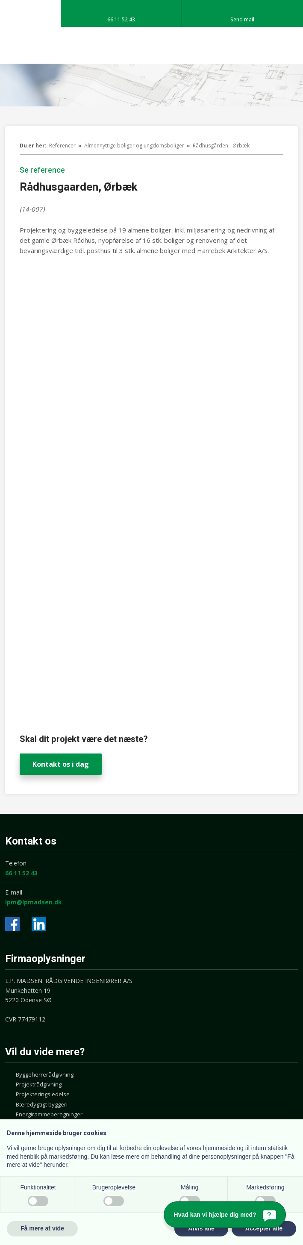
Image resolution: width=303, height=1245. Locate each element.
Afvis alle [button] (201, 1228)
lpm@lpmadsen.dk (33, 902)
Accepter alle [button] (263, 1228)
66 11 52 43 (21, 873)
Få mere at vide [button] (42, 1228)
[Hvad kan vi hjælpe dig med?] (225, 1214)
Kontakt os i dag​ (60, 764)
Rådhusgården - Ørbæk (221, 145)
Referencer (63, 145)
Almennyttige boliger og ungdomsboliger (134, 145)
